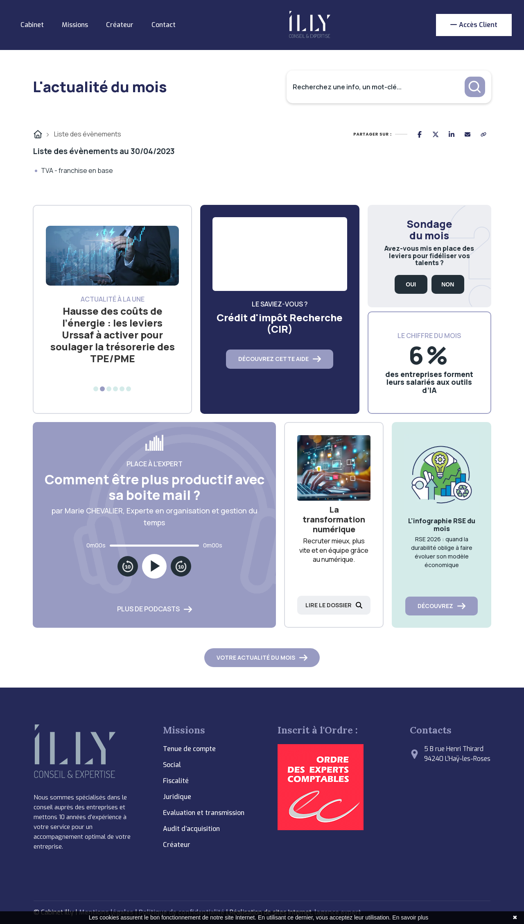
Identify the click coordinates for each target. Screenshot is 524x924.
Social (172, 765)
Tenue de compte (189, 749)
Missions (75, 24)
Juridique (177, 796)
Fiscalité (176, 780)
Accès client (473, 25)
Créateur (119, 24)
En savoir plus (410, 917)
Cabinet (32, 24)
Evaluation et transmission (203, 812)
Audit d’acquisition (191, 828)
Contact (163, 24)
